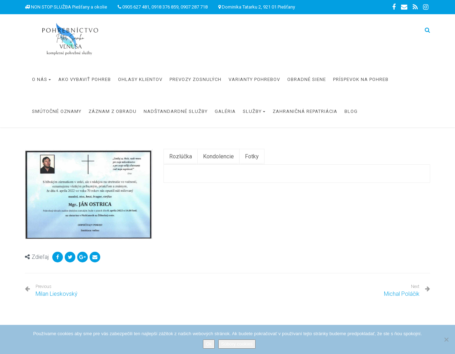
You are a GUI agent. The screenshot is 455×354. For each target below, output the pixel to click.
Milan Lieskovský (56, 290)
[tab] (181, 157)
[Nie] (446, 339)
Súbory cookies (237, 344)
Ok (209, 344)
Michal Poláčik (401, 293)
